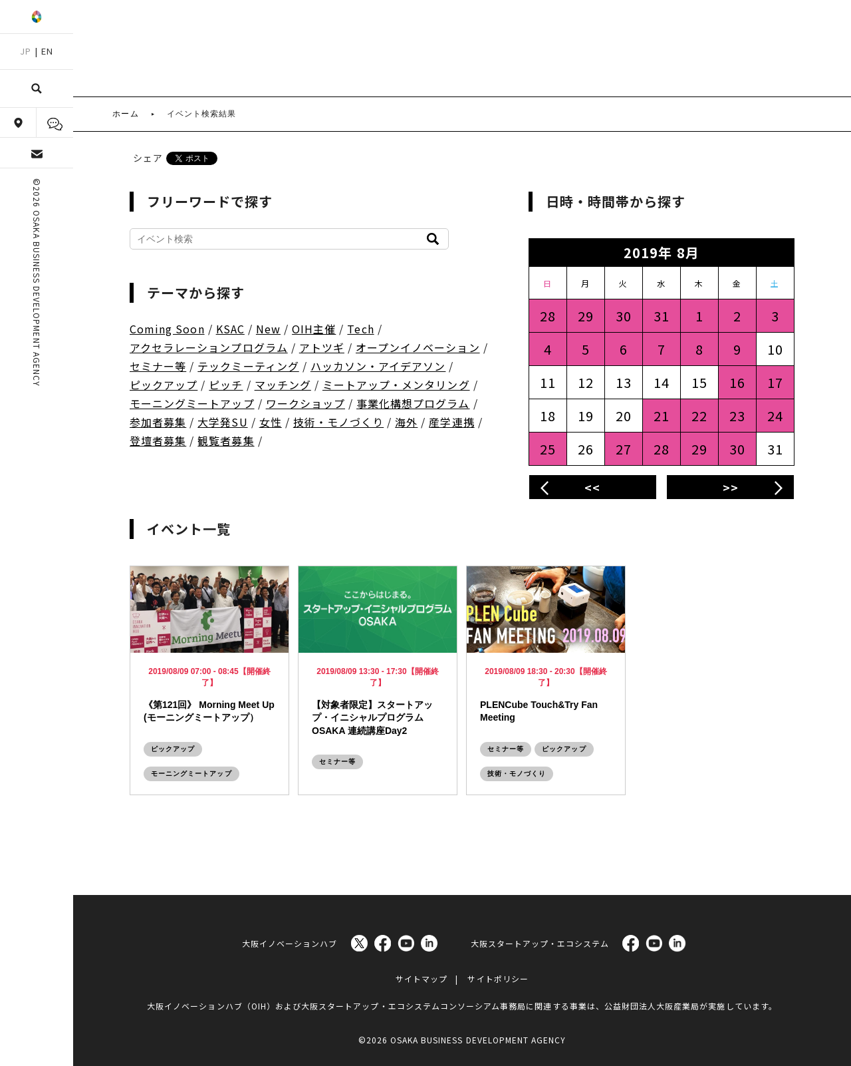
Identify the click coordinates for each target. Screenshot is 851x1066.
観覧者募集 (225, 440)
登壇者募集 (158, 440)
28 (548, 315)
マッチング (283, 385)
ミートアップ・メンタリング (396, 385)
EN (47, 51)
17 (775, 382)
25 (548, 448)
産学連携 (451, 422)
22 (699, 415)
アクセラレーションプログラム (209, 347)
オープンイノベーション (418, 347)
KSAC (230, 329)
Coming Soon (167, 329)
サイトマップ (421, 971)
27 (624, 448)
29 (586, 315)
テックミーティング (248, 366)
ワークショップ (305, 403)
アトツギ (321, 347)
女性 (270, 422)
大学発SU (222, 422)
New (268, 329)
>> (731, 487)
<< (592, 487)
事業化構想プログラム (413, 403)
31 (661, 315)
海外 (406, 422)
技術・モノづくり (338, 422)
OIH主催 (314, 329)
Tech (360, 329)
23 (737, 415)
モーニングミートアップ (192, 403)
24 (775, 415)
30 (624, 315)
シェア (148, 157)
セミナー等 (158, 366)
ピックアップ (163, 385)
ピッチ (226, 385)
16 (737, 382)
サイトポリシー (497, 971)
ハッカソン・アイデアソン (378, 366)
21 (661, 415)
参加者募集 (158, 422)
